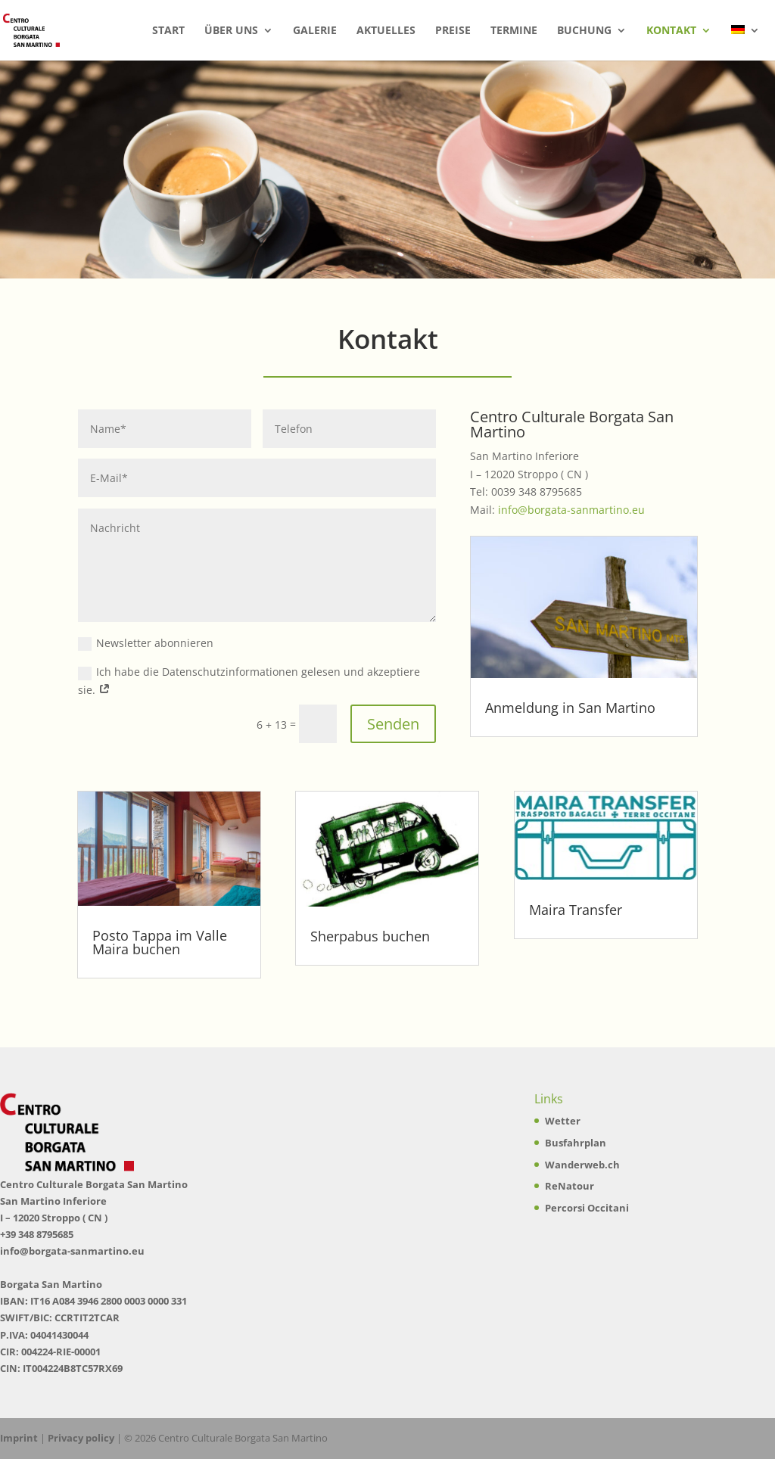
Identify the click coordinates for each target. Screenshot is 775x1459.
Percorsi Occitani (587, 1208)
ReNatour (569, 1186)
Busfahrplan (575, 1142)
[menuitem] (745, 43)
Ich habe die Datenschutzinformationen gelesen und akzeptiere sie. (249, 680)
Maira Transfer (575, 910)
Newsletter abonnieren (145, 643)
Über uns (231, 31)
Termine (513, 31)
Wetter (562, 1121)
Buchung (584, 31)
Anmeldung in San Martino (570, 707)
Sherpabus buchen (370, 936)
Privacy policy (81, 1438)
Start (168, 31)
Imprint (19, 1438)
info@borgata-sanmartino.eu (571, 509)
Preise (453, 31)
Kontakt (671, 31)
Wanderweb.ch (582, 1164)
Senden (393, 724)
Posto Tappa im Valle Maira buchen (159, 942)
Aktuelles (386, 31)
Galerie (315, 31)
